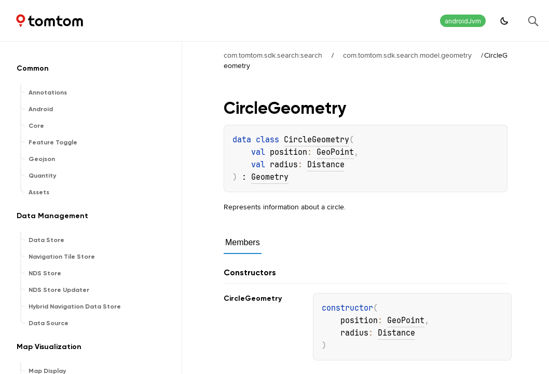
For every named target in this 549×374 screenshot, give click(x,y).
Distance (326, 164)
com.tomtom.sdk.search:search (273, 55)
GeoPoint (335, 152)
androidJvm (463, 21)
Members (242, 242)
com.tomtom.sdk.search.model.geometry (407, 55)
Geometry (270, 177)
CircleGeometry (316, 140)
